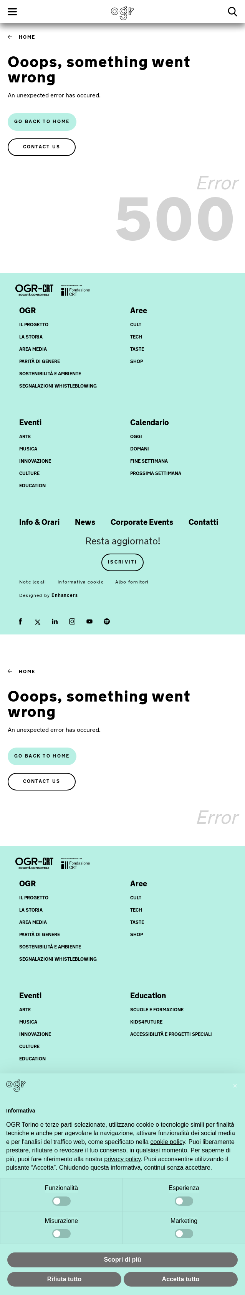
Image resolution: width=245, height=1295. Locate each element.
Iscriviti (122, 562)
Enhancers (64, 595)
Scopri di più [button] (122, 1259)
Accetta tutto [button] (181, 1279)
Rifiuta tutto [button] (64, 1279)
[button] (235, 1086)
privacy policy (122, 1159)
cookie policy (167, 1142)
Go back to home (42, 122)
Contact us (42, 147)
